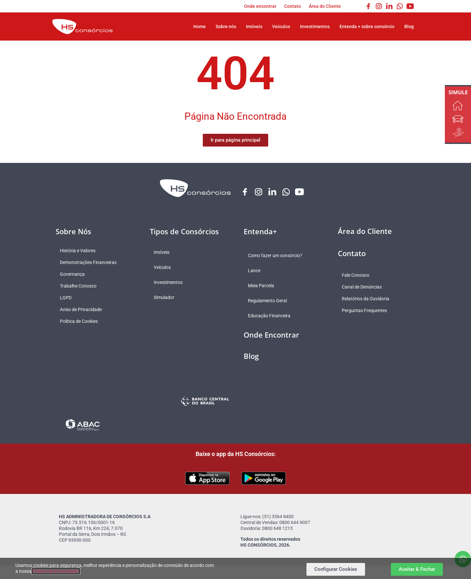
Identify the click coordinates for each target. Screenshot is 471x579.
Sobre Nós (73, 232)
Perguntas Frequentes (367, 310)
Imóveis (254, 26)
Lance (256, 270)
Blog (409, 26)
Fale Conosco (358, 275)
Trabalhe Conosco (80, 286)
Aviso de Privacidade (83, 309)
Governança (74, 274)
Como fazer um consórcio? (277, 255)
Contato (292, 6)
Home (199, 26)
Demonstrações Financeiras (90, 262)
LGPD (68, 298)
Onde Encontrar (271, 335)
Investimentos (315, 26)
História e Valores (80, 251)
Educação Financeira (271, 316)
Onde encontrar (260, 6)
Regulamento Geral (269, 301)
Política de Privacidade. (55, 571)
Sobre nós (226, 26)
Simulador (166, 297)
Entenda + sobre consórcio (367, 26)
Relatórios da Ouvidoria (368, 299)
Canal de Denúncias (364, 287)
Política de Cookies (81, 321)
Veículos (281, 26)
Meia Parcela (263, 286)
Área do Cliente (325, 6)
